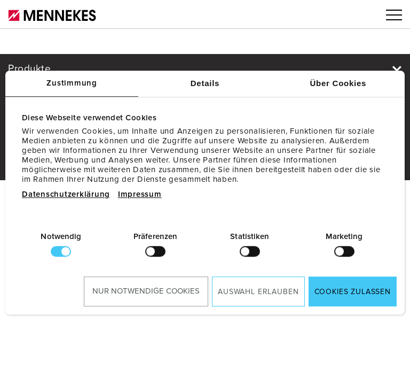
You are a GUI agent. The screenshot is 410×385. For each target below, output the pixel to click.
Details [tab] (205, 83)
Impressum (140, 194)
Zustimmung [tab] (71, 83)
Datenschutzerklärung (66, 194)
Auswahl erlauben (258, 292)
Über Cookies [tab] (338, 83)
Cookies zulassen (352, 292)
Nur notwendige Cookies (146, 291)
